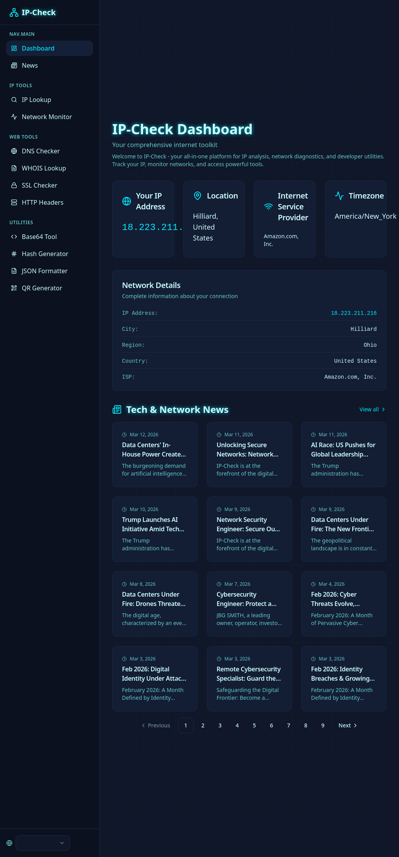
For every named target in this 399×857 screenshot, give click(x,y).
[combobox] (43, 843)
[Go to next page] (347, 725)
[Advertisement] (199, 54)
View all (373, 409)
